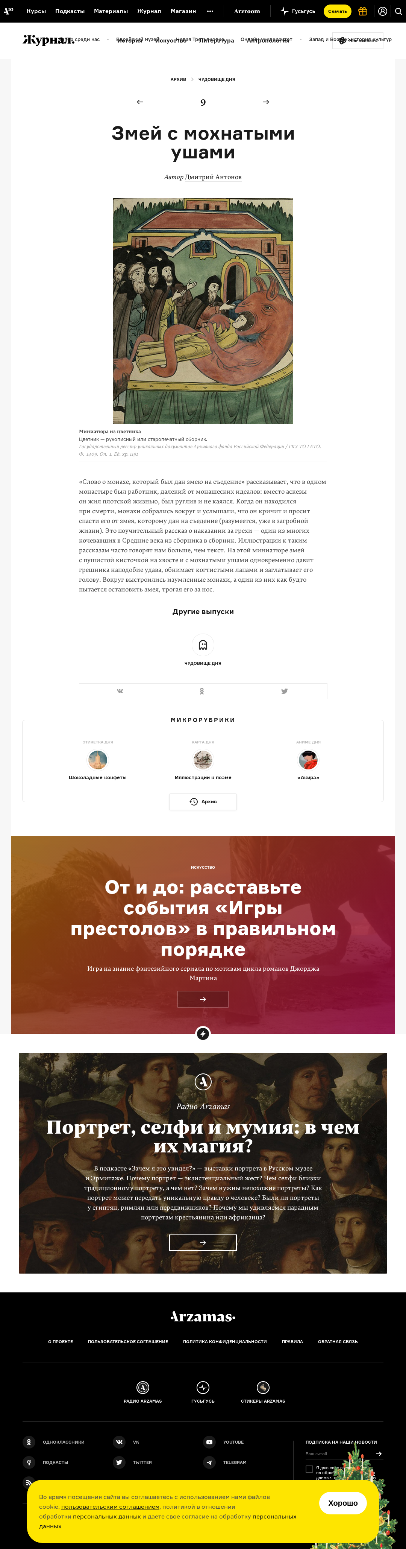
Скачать (337, 11)
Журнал (149, 11)
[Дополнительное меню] (210, 11)
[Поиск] (398, 11)
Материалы (111, 11)
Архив (178, 79)
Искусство (170, 40)
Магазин (183, 11)
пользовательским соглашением (110, 1506)
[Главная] (203, 1316)
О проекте (60, 1341)
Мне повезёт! (363, 40)
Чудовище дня (216, 79)
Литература (216, 40)
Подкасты (70, 11)
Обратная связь (338, 1341)
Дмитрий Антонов (213, 177)
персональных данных (107, 1516)
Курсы (36, 11)
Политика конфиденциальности (225, 1341)
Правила (292, 1341)
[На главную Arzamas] (8, 11)
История (129, 40)
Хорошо (343, 1503)
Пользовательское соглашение (128, 1341)
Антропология (268, 40)
